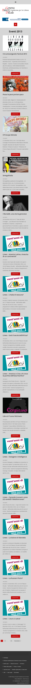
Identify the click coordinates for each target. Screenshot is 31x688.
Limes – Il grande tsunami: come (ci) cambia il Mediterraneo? (15, 498)
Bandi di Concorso (14, 663)
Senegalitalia (8, 175)
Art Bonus (22, 663)
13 (11, 641)
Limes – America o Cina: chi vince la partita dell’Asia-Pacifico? (15, 375)
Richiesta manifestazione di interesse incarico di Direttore (15, 660)
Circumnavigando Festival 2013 (15, 54)
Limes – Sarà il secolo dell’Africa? (15, 335)
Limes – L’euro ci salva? (11, 619)
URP (4, 672)
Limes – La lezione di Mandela (14, 538)
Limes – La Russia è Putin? (13, 578)
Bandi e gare (6, 663)
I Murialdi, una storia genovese (15, 214)
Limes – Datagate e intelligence (15, 457)
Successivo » (17, 641)
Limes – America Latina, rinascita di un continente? (15, 255)
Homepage (5, 657)
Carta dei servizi (6, 669)
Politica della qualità (7, 666)
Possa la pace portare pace (13, 94)
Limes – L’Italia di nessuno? (13, 295)
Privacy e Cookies (17, 666)
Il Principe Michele (10, 135)
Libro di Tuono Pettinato (12, 416)
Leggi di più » (15, 73)
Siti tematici (16, 672)
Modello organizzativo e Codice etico (19, 669)
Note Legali (9, 672)
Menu (15, 2)
